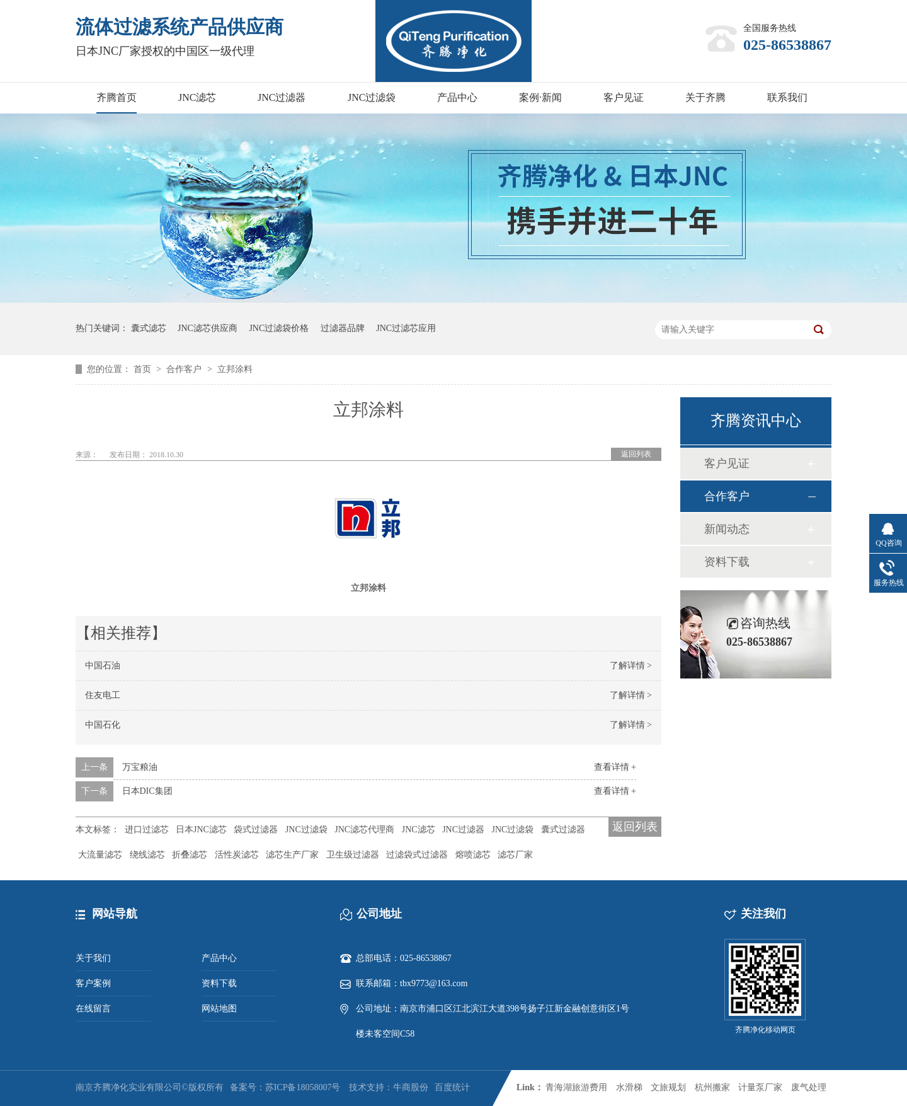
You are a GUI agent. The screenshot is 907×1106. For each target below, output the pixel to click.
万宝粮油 (139, 767)
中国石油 (102, 665)
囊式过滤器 (563, 829)
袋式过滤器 (256, 829)
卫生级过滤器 (352, 854)
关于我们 (93, 958)
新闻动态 (727, 529)
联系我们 (787, 97)
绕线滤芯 (147, 854)
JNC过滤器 (281, 97)
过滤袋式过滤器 (417, 854)
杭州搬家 (712, 1087)
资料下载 (727, 562)
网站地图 (219, 1008)
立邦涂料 (235, 369)
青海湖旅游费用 (576, 1087)
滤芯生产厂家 (292, 854)
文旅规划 (668, 1087)
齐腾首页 (116, 97)
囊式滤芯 (148, 328)
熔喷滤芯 (473, 854)
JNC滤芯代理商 (364, 829)
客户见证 (623, 97)
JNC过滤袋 (372, 97)
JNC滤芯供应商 (207, 328)
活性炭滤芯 (237, 854)
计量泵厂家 (760, 1087)
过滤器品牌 (343, 328)
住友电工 (102, 695)
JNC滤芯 (197, 97)
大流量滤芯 (100, 854)
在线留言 (93, 1008)
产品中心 (457, 97)
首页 (144, 369)
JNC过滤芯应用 (406, 328)
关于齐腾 (705, 97)
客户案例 (93, 983)
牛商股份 (410, 1087)
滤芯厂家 (515, 854)
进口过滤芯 (147, 829)
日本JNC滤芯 (201, 829)
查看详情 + (615, 767)
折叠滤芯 (189, 854)
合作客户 (185, 369)
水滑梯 (629, 1087)
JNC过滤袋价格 (279, 328)
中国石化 (102, 725)
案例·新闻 (540, 97)
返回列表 (636, 454)
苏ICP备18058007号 (303, 1087)
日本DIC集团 (147, 791)
